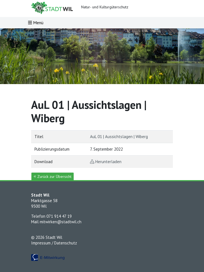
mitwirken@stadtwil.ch (60, 221)
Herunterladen (108, 161)
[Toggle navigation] (36, 22)
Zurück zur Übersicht (52, 176)
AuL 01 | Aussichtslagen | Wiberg (119, 136)
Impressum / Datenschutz (54, 243)
